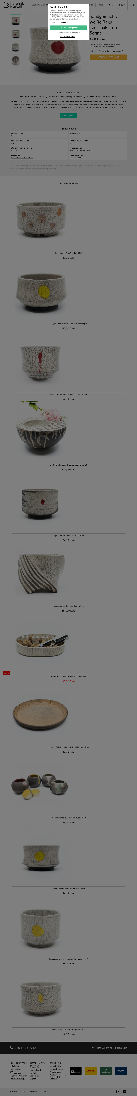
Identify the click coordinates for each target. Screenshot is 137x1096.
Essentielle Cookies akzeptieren (68, 33)
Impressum (65, 22)
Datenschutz (54, 22)
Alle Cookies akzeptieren (68, 28)
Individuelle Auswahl (67, 37)
